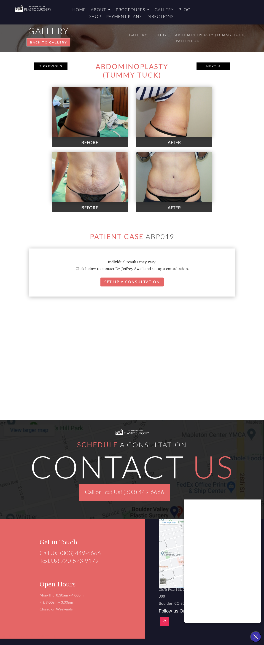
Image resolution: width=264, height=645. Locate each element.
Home (79, 10)
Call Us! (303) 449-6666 (67, 552)
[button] (33, 377)
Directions (160, 17)
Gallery (164, 10)
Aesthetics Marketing (39, 636)
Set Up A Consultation (132, 281)
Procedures (130, 10)
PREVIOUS (52, 66)
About (98, 10)
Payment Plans (124, 17)
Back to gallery (48, 42)
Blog (184, 10)
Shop (95, 17)
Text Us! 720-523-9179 (66, 560)
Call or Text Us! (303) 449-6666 (124, 491)
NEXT (211, 66)
